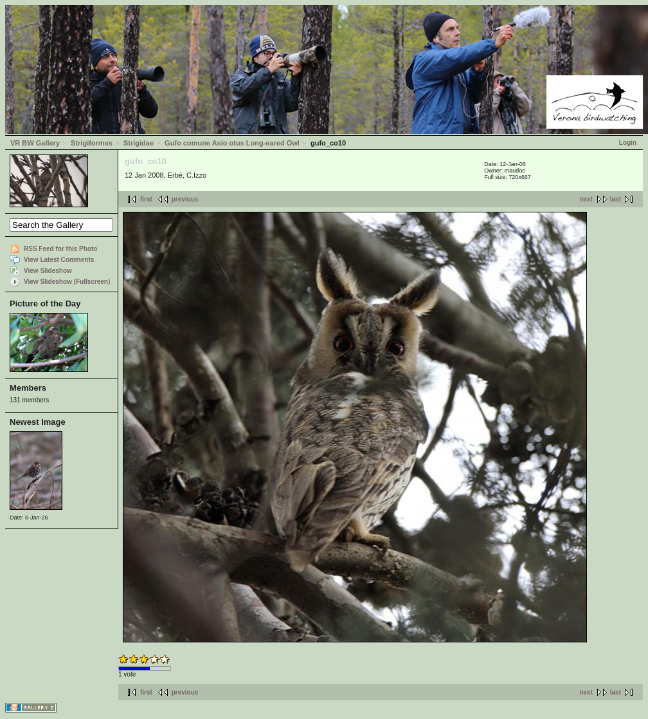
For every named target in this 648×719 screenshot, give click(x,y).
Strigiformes (92, 143)
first (146, 199)
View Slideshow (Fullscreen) (67, 281)
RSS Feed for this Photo (60, 248)
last (615, 199)
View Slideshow (48, 270)
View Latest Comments (59, 259)
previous (185, 199)
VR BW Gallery (35, 143)
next (586, 199)
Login (627, 142)
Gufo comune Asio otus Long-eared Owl (232, 143)
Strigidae (138, 143)
